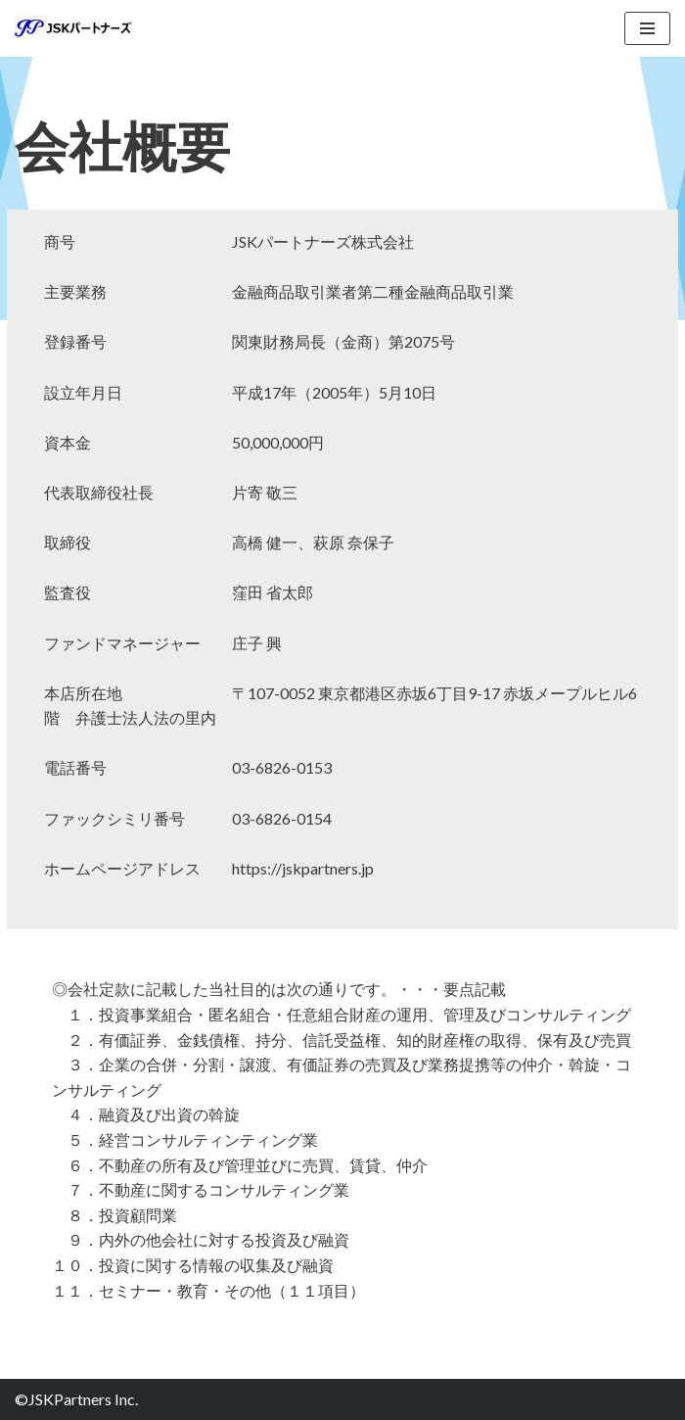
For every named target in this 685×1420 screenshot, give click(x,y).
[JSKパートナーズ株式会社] (73, 28)
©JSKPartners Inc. (76, 1399)
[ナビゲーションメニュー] (647, 28)
